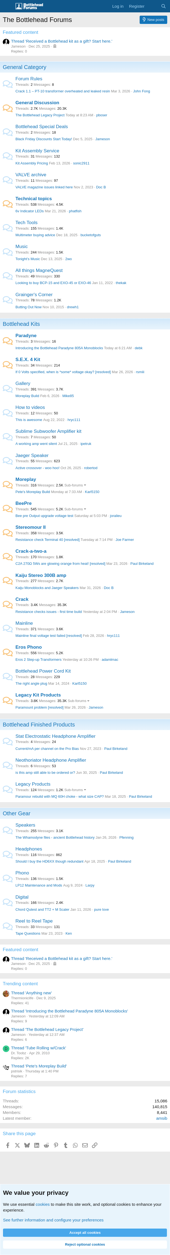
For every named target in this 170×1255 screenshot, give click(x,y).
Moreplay (25, 479)
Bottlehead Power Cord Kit (43, 671)
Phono (22, 873)
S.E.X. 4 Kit (27, 359)
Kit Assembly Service (37, 150)
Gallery (22, 383)
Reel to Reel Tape (34, 921)
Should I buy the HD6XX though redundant (49, 861)
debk (138, 348)
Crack (21, 599)
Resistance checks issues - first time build (48, 612)
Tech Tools (26, 222)
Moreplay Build (27, 396)
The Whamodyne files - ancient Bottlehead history (55, 837)
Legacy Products (33, 784)
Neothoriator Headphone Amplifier (50, 760)
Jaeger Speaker (32, 455)
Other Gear (16, 813)
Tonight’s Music (27, 259)
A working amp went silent (36, 444)
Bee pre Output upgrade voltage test (44, 516)
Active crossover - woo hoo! (37, 468)
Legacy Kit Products (38, 695)
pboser (101, 115)
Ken (68, 933)
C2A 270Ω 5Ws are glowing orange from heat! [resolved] (60, 564)
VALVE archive (30, 174)
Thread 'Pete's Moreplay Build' (39, 1066)
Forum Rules (28, 78)
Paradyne (26, 335)
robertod (90, 468)
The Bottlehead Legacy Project (40, 115)
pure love (101, 909)
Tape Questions (27, 933)
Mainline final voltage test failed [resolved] (48, 636)
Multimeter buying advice (35, 235)
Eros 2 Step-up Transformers (38, 659)
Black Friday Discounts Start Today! (43, 139)
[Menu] (7, 6)
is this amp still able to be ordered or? (45, 772)
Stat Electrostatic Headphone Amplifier (55, 736)
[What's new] (152, 6)
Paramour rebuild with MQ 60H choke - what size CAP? (59, 796)
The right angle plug (31, 683)
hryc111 (74, 420)
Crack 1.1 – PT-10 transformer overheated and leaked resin (62, 91)
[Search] (163, 6)
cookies (43, 1204)
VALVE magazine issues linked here (44, 187)
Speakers (25, 825)
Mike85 (68, 396)
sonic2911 (81, 163)
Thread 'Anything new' (31, 992)
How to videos (30, 407)
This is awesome (28, 420)
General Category (24, 67)
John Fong (141, 91)
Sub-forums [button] (73, 485)
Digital (21, 897)
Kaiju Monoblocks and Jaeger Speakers (47, 588)
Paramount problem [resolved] (39, 707)
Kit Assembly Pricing (31, 163)
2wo (68, 259)
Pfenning (126, 837)
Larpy (90, 885)
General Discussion (37, 102)
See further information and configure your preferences (53, 1220)
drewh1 (73, 307)
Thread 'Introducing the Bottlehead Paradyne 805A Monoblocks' (69, 1011)
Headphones (28, 849)
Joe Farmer (125, 540)
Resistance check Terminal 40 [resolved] (47, 540)
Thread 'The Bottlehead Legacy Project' (47, 1029)
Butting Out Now (28, 307)
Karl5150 (92, 492)
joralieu (116, 516)
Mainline (24, 623)
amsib (161, 1118)
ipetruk (86, 444)
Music (21, 246)
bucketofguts (91, 235)
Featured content (20, 32)
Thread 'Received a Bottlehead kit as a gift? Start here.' (61, 41)
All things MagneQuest (39, 270)
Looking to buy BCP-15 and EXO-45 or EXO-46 (53, 283)
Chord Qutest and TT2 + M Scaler (42, 909)
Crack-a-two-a (30, 551)
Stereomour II (30, 527)
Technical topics (33, 198)
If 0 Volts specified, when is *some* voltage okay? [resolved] (63, 372)
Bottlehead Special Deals (41, 126)
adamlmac (110, 659)
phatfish (75, 211)
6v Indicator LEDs (29, 211)
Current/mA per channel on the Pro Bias (47, 749)
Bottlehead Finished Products (39, 725)
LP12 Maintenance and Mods (38, 885)
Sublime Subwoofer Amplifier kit (48, 431)
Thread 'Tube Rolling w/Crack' (38, 1047)
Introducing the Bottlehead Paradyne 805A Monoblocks (59, 348)
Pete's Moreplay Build (32, 492)
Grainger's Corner (34, 294)
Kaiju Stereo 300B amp (40, 575)
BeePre (23, 503)
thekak (121, 283)
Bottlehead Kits (21, 324)
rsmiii (140, 372)
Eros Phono (28, 647)
